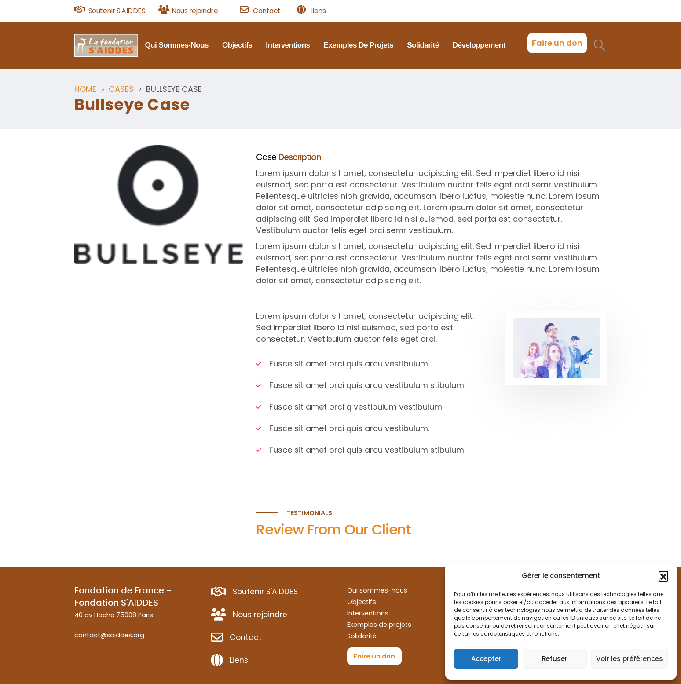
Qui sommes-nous (177, 45)
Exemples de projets (359, 45)
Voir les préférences (629, 658)
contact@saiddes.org (109, 635)
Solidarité (423, 45)
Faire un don (557, 42)
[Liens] (311, 11)
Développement (479, 45)
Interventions (288, 45)
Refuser (555, 658)
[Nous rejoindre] (196, 11)
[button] (663, 575)
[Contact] (265, 11)
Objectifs (237, 45)
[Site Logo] (106, 45)
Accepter (486, 658)
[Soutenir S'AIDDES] (113, 11)
